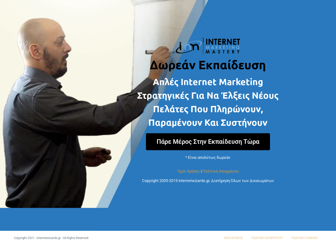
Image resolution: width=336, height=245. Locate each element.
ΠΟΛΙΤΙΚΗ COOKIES (304, 238)
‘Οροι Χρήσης (188, 171)
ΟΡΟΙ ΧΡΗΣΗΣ (233, 238)
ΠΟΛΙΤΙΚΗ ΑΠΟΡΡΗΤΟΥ (267, 238)
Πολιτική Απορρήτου (220, 171)
